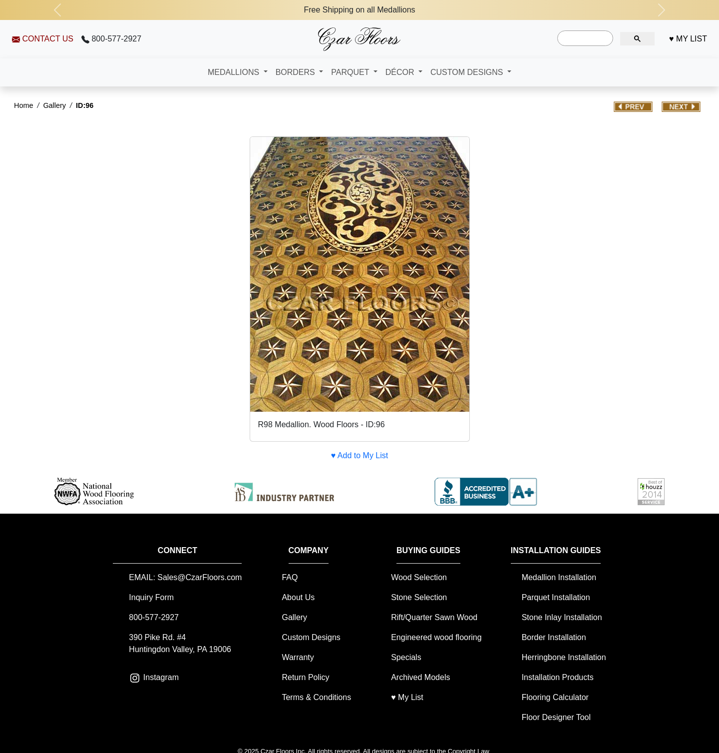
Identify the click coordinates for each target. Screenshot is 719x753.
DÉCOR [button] (400, 72)
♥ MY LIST (688, 38)
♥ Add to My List (359, 455)
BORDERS (297, 72)
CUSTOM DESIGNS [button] (467, 72)
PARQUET (351, 72)
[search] (584, 38)
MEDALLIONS (235, 72)
